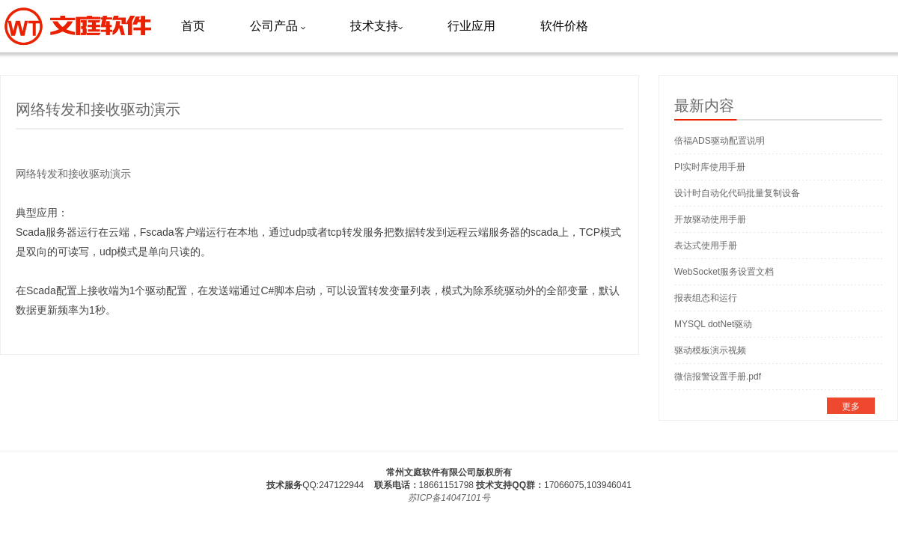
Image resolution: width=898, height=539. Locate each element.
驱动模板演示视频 (710, 350)
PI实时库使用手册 (709, 167)
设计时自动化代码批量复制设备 (737, 193)
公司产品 (277, 25)
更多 (851, 406)
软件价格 (564, 25)
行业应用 (471, 25)
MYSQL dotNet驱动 (713, 324)
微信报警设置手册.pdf (717, 376)
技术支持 (376, 25)
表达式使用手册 (705, 245)
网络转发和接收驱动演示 (73, 174)
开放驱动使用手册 (710, 219)
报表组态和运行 (705, 298)
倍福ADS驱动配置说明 (719, 140)
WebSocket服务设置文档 (724, 272)
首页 (193, 25)
